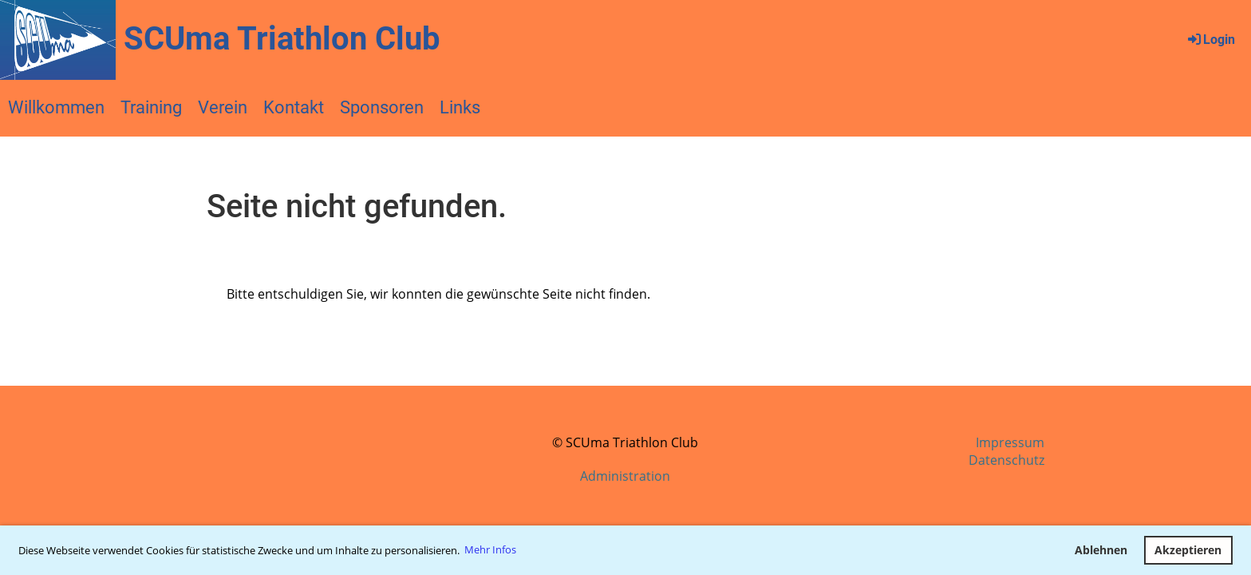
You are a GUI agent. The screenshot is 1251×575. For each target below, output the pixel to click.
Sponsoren (382, 107)
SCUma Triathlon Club (282, 39)
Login (1210, 39)
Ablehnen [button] (1101, 549)
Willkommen (56, 107)
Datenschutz (1006, 460)
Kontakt (293, 107)
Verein (222, 107)
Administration (625, 476)
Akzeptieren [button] (1187, 549)
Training (151, 107)
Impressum (1010, 442)
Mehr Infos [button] (490, 549)
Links (460, 107)
